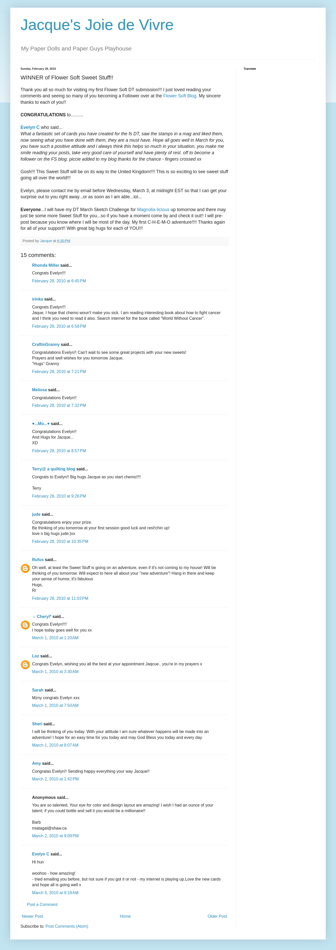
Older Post (217, 916)
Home (125, 916)
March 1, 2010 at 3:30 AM (55, 671)
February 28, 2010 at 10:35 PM (60, 541)
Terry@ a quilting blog (53, 469)
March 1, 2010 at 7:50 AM (55, 705)
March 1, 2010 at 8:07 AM (55, 745)
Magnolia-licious (153, 209)
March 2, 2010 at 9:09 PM (55, 836)
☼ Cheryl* (41, 616)
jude (36, 514)
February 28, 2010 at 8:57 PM (59, 451)
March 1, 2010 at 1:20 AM (55, 638)
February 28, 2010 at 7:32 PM (59, 405)
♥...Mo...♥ (41, 423)
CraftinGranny (46, 344)
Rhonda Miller (45, 265)
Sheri (37, 724)
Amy (36, 763)
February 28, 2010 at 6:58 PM (59, 326)
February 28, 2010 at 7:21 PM (59, 371)
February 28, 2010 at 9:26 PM (59, 496)
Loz (35, 656)
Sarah (37, 690)
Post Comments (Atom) (67, 926)
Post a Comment (42, 904)
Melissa (39, 390)
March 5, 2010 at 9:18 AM (55, 893)
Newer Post (32, 916)
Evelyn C (41, 854)
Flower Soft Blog (179, 95)
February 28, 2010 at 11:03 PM (60, 598)
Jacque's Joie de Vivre (97, 24)
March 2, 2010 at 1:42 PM (55, 779)
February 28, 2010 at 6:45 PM (59, 281)
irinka (37, 299)
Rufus (38, 559)
